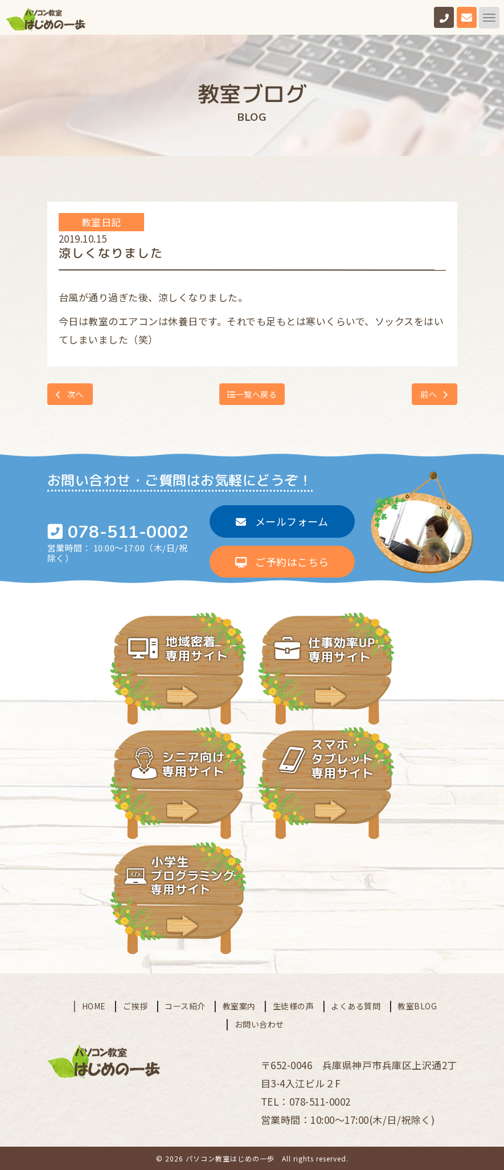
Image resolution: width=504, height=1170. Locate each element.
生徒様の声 (293, 1005)
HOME (94, 1005)
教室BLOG (417, 1005)
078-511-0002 (128, 532)
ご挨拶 (135, 1005)
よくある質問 (355, 1005)
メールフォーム (282, 521)
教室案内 (239, 1005)
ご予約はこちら (282, 561)
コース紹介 (185, 1005)
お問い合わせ (259, 1023)
